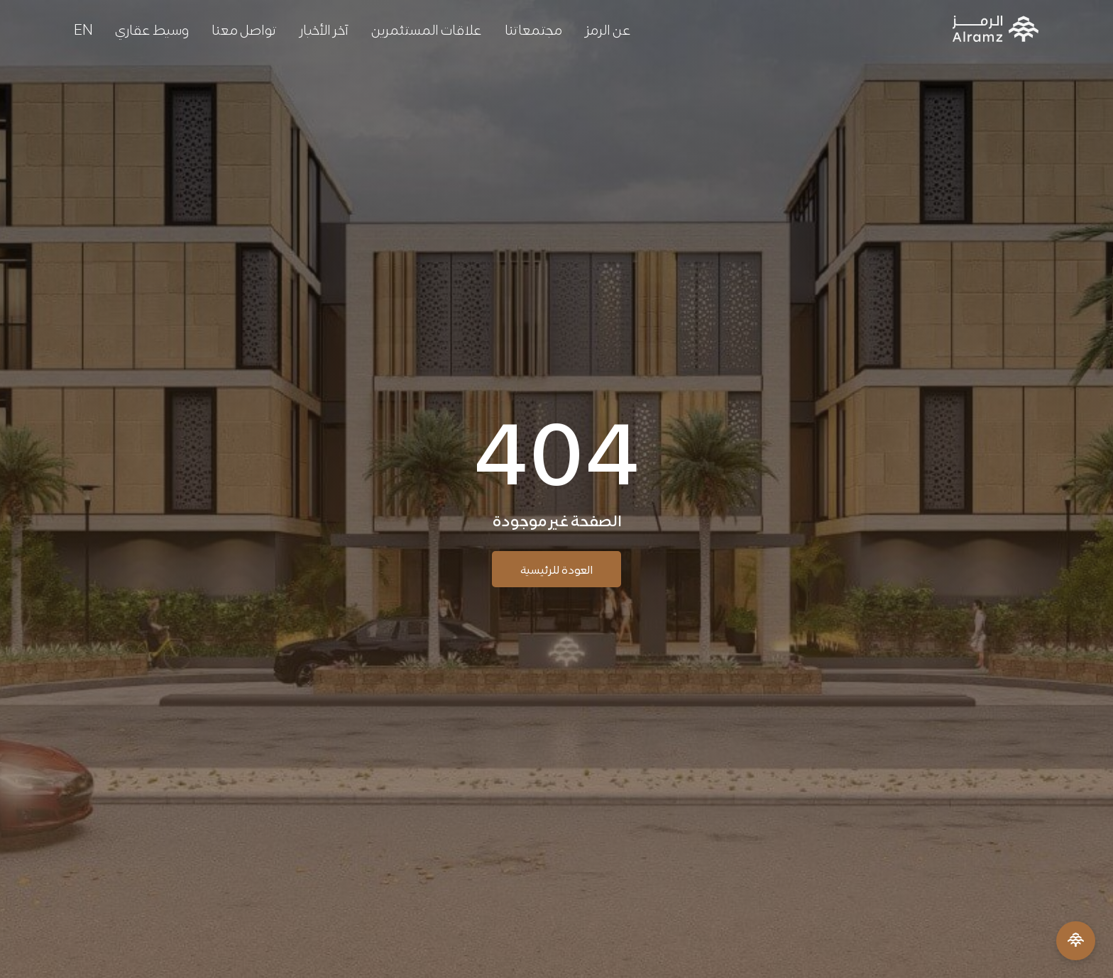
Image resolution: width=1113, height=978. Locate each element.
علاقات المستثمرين (426, 28)
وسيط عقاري (152, 28)
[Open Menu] (1075, 940)
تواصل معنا (244, 28)
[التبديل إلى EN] (83, 28)
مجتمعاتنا (533, 28)
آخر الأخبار (324, 28)
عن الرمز (608, 28)
